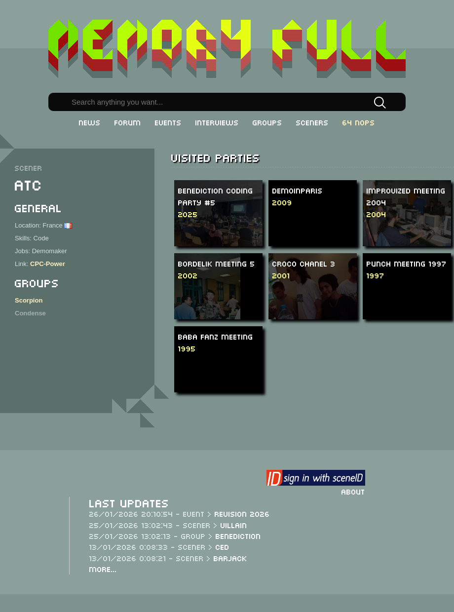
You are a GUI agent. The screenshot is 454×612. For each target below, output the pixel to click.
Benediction (238, 535)
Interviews (217, 121)
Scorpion (28, 300)
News (90, 121)
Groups (267, 121)
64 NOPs (358, 121)
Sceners (312, 121)
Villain (234, 524)
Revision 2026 (242, 513)
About (353, 491)
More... (103, 568)
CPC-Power (47, 264)
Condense (30, 313)
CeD (222, 546)
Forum (127, 121)
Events (168, 121)
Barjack (230, 557)
